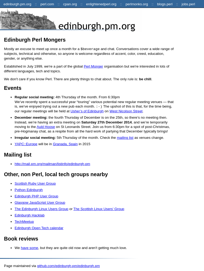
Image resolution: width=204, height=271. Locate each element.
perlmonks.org (137, 4)
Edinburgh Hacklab (30, 215)
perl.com (47, 4)
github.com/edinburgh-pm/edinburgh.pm (68, 265)
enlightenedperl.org (101, 4)
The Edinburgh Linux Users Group (41, 208)
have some (29, 247)
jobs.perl (188, 4)
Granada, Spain (65, 143)
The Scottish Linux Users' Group (98, 208)
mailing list (125, 137)
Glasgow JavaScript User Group (40, 202)
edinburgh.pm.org (17, 4)
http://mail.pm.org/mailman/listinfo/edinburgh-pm (52, 163)
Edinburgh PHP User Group (36, 196)
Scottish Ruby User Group (35, 183)
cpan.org (70, 4)
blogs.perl (165, 4)
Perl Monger (93, 66)
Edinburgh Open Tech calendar (39, 227)
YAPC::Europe (26, 143)
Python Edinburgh (29, 189)
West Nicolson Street (125, 111)
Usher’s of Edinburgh (87, 111)
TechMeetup (24, 221)
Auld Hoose (46, 126)
